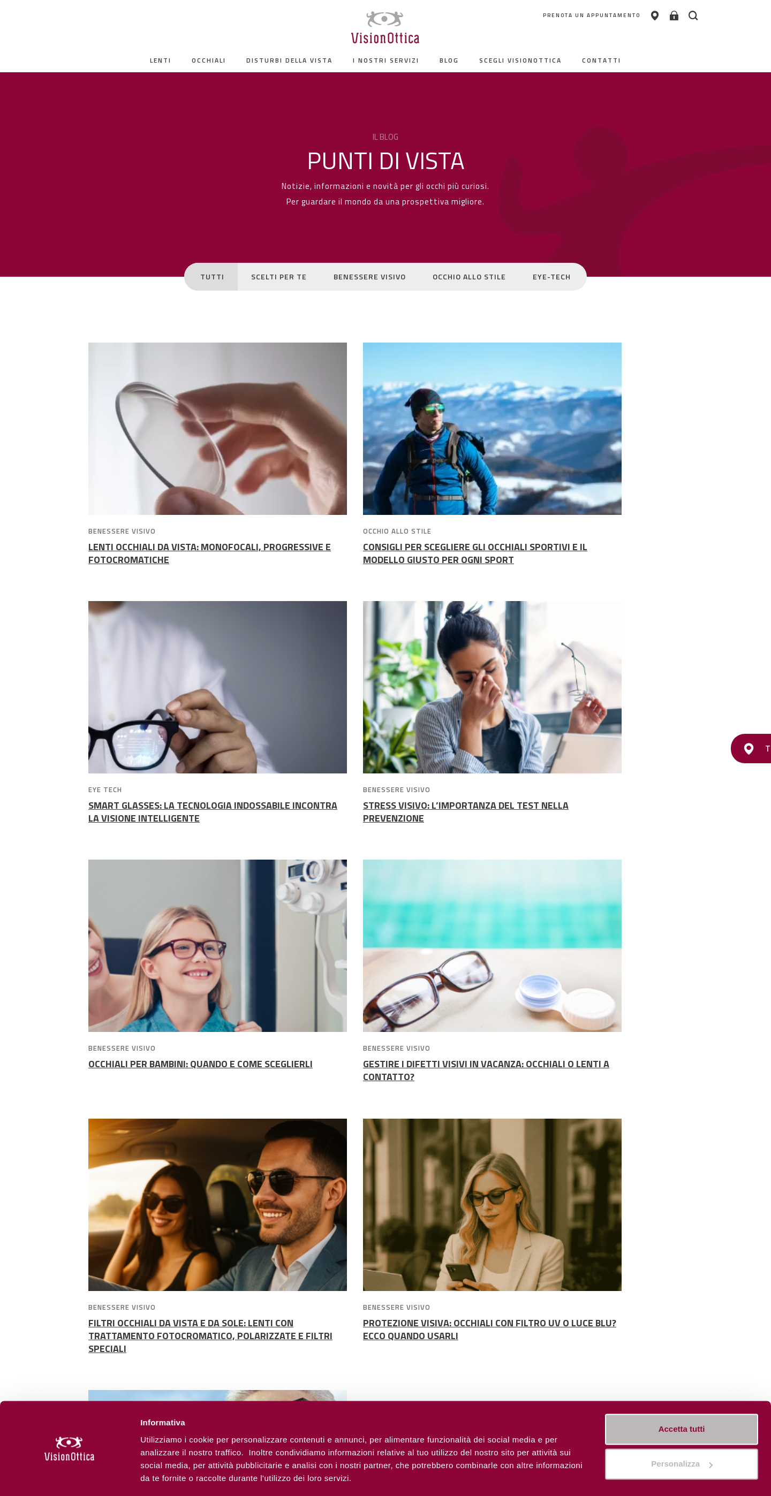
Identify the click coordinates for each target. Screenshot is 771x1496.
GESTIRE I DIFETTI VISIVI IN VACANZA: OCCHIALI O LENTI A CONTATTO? (575, 826)
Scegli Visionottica (520, 60)
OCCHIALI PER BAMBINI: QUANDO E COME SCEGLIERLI (379, 826)
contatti (601, 60)
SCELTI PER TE (279, 276)
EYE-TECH (552, 276)
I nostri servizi (386, 60)
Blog (449, 60)
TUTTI (212, 276)
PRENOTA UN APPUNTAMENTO (571, 16)
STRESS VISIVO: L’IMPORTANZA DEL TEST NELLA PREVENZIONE (176, 826)
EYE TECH (512, 531)
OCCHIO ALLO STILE (469, 276)
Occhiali (209, 60)
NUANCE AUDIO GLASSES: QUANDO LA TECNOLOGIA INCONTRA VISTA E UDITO (578, 1086)
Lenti (160, 60)
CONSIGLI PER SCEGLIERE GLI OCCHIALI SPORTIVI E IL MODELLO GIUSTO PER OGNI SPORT (381, 560)
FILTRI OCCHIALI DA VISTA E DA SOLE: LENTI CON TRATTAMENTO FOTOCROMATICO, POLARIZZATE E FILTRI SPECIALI (180, 1093)
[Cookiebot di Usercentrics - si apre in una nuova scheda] (69, 1475)
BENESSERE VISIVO (370, 276)
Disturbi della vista (289, 60)
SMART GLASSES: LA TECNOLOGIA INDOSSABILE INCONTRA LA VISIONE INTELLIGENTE (571, 560)
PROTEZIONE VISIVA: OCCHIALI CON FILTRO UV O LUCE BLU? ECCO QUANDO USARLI (383, 1086)
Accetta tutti (682, 1396)
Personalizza (165, 1474)
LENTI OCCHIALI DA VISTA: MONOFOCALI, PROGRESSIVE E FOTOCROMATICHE (174, 553)
